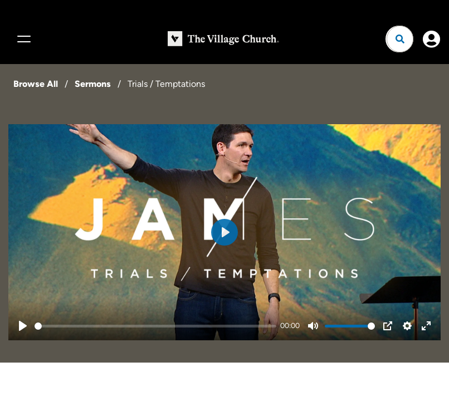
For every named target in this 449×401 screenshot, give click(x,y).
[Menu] (22, 39)
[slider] (155, 326)
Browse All (35, 84)
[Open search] (400, 39)
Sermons (93, 84)
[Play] (23, 326)
